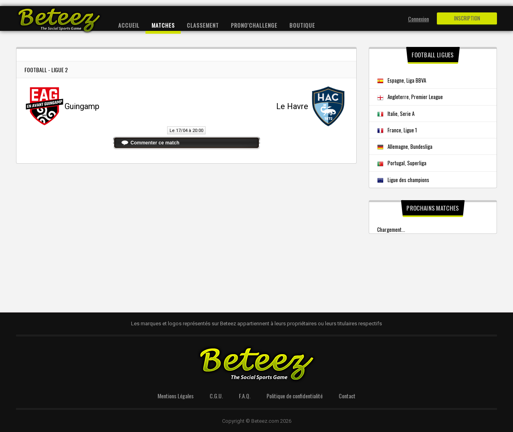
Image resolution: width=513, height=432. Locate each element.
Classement (203, 25)
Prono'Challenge (254, 25)
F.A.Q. (244, 395)
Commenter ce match (155, 143)
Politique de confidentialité (295, 395)
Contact (347, 395)
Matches (163, 25)
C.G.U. (216, 395)
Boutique (302, 25)
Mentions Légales (176, 395)
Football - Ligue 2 (46, 69)
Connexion (418, 18)
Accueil (128, 25)
